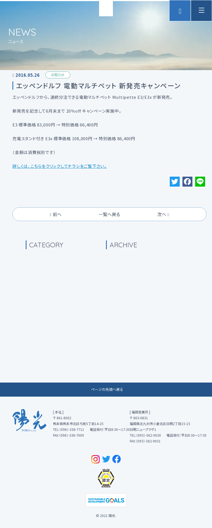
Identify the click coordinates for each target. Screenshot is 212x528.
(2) (46, 340)
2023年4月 (124, 283)
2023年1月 (124, 297)
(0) (38, 283)
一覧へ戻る (109, 238)
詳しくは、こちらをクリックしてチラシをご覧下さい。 (59, 190)
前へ (56, 238)
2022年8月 (124, 326)
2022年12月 (125, 311)
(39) (41, 297)
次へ (163, 238)
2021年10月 (125, 340)
